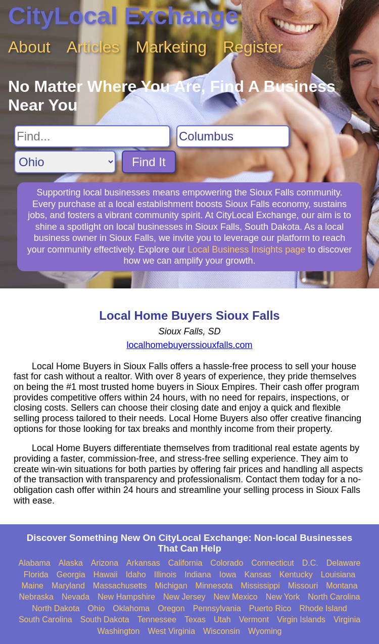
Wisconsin (221, 631)
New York (283, 596)
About (29, 47)
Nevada (75, 596)
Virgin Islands (301, 619)
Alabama (35, 563)
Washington (118, 631)
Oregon (171, 608)
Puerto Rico (270, 608)
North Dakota (55, 608)
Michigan (171, 585)
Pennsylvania (217, 608)
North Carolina (334, 596)
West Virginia (171, 631)
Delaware (343, 563)
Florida (36, 574)
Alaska (71, 563)
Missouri (303, 585)
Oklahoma (131, 608)
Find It (149, 162)
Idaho (136, 574)
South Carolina (45, 619)
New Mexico (236, 596)
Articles (93, 47)
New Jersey (184, 596)
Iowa (227, 574)
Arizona (104, 563)
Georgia (71, 574)
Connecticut (272, 563)
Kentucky (296, 574)
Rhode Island (323, 608)
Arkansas (143, 563)
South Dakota (104, 619)
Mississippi (260, 585)
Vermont (254, 619)
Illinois (165, 574)
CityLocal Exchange (123, 16)
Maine (32, 585)
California (185, 563)
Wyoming (265, 631)
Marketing (171, 47)
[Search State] (65, 162)
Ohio (96, 608)
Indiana (197, 574)
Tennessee (156, 619)
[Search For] (92, 136)
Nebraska (36, 596)
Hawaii (105, 574)
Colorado (226, 563)
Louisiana (338, 574)
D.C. (310, 563)
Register (253, 47)
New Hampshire (126, 596)
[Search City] (233, 136)
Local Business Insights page (246, 249)
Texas (195, 619)
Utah (222, 619)
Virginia (347, 619)
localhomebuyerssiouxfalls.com (189, 345)
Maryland (68, 585)
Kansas (257, 574)
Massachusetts (120, 585)
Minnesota (214, 585)
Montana (341, 585)
